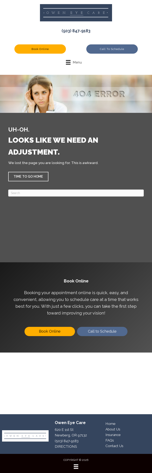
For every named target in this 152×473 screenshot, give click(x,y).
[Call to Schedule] (102, 331)
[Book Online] (50, 331)
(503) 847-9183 (76, 30)
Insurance (113, 435)
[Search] (76, 193)
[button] (40, 49)
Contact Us (114, 446)
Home (110, 424)
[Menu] (76, 466)
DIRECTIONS (66, 446)
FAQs (109, 440)
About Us (112, 429)
